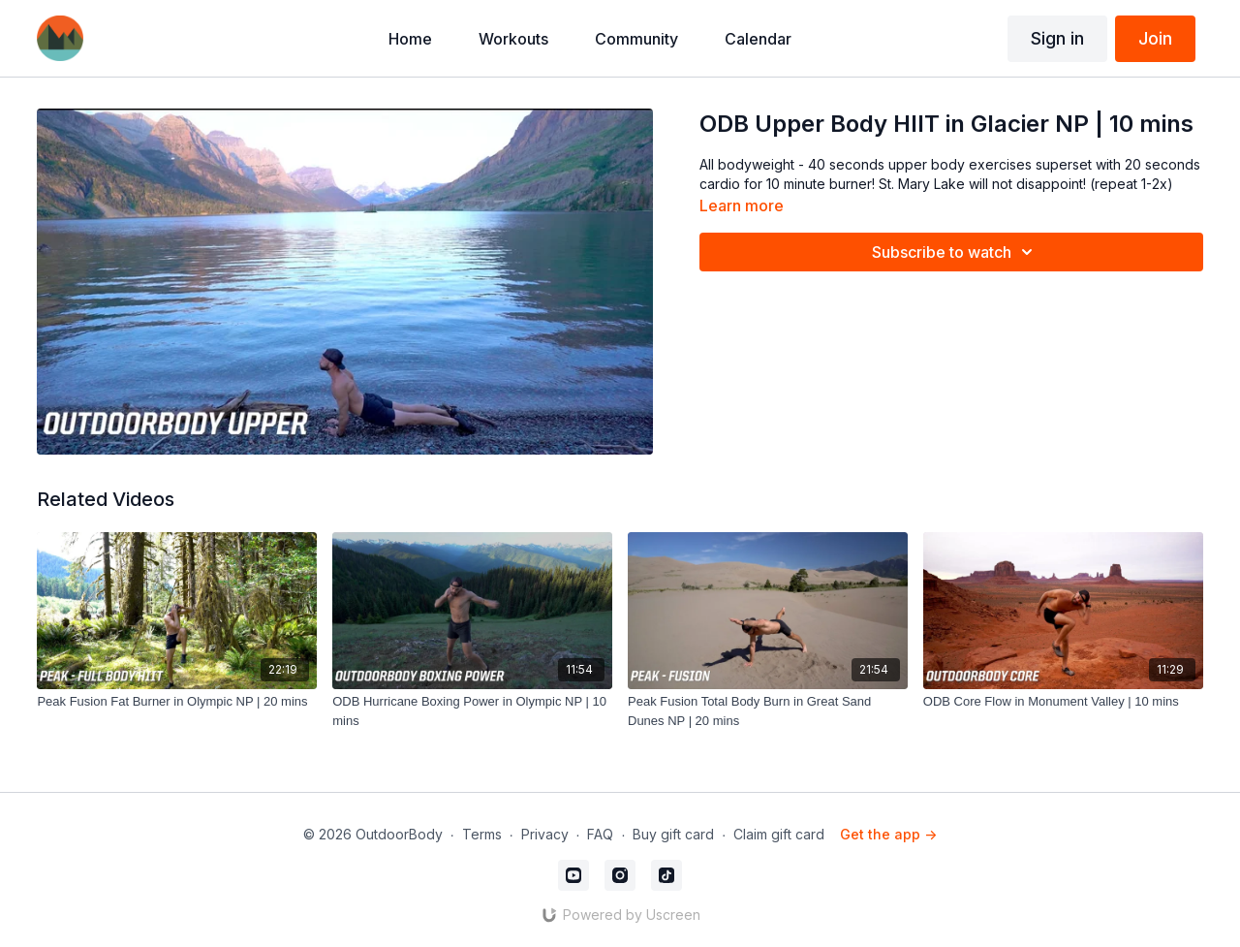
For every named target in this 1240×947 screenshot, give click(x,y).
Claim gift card (778, 834)
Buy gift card (673, 834)
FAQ (600, 834)
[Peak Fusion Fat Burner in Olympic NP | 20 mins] (177, 701)
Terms (482, 834)
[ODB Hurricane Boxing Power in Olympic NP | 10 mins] (472, 711)
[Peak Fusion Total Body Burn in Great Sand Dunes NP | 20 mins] (768, 711)
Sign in (1057, 38)
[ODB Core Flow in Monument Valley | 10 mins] (1063, 701)
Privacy (545, 834)
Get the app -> (888, 834)
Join (1155, 38)
